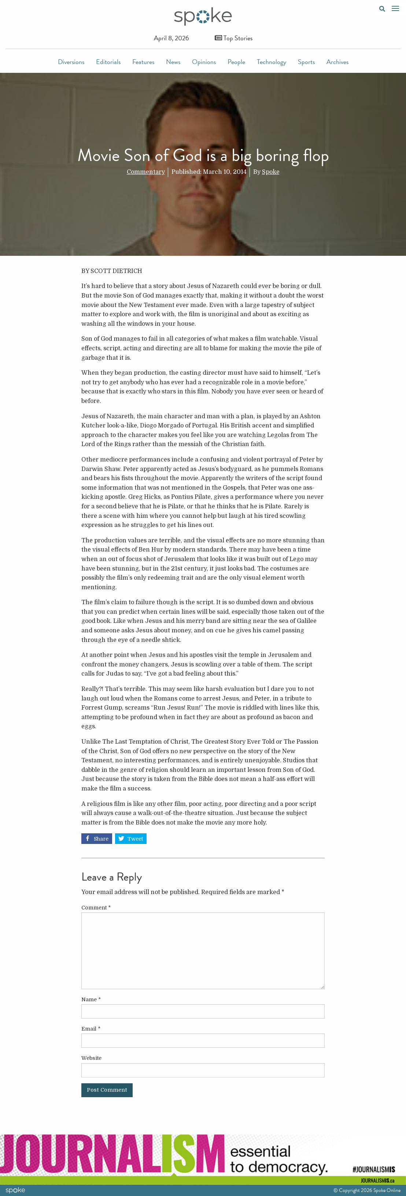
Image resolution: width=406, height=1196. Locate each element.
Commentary (146, 172)
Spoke (271, 172)
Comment (96, 908)
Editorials (108, 62)
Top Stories (233, 38)
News (173, 62)
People (236, 62)
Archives (337, 62)
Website (91, 1058)
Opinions (204, 62)
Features (143, 62)
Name (91, 999)
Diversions (71, 62)
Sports (306, 62)
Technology (271, 62)
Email (90, 1029)
